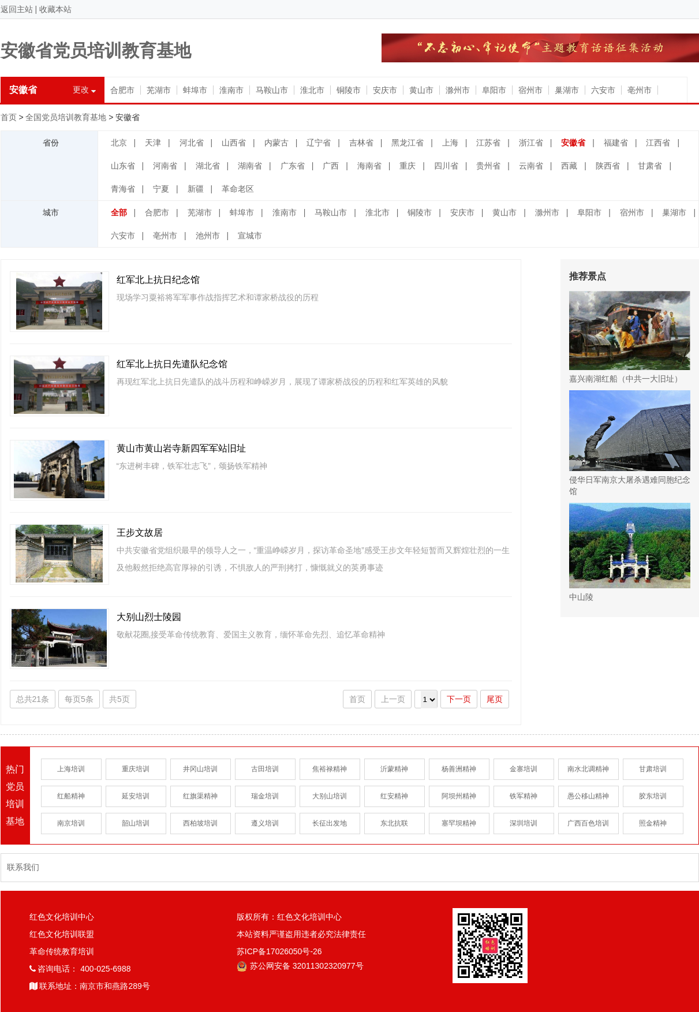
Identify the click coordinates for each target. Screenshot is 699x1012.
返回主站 (17, 9)
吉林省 (361, 142)
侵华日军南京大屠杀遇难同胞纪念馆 (629, 443)
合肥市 (122, 90)
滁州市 (458, 90)
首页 (9, 117)
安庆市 (385, 90)
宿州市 (530, 90)
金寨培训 (523, 769)
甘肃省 (650, 165)
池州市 (208, 235)
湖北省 (208, 165)
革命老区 (238, 188)
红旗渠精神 (200, 796)
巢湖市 (567, 90)
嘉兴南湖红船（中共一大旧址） (629, 337)
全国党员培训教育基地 (65, 117)
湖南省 (250, 165)
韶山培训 (135, 823)
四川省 (446, 165)
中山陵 (629, 552)
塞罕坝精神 (459, 823)
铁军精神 (523, 796)
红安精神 (394, 796)
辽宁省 (318, 142)
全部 (119, 212)
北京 (119, 142)
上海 (450, 142)
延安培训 (135, 796)
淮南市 (231, 90)
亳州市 (639, 90)
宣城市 (250, 235)
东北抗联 (394, 823)
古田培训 (265, 769)
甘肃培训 (653, 769)
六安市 (603, 90)
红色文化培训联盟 (61, 934)
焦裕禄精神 (329, 769)
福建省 (616, 142)
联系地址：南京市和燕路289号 (89, 986)
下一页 (459, 699)
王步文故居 (140, 532)
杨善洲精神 (459, 769)
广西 (331, 165)
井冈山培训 (200, 769)
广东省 (293, 165)
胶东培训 (653, 796)
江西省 (658, 142)
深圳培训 (523, 823)
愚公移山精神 (588, 796)
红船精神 (71, 796)
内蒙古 (276, 142)
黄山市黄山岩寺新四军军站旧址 (181, 448)
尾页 (495, 699)
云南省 (531, 165)
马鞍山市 (272, 90)
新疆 (196, 188)
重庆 (407, 165)
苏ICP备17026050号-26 (279, 951)
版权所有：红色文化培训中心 (289, 916)
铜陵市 (349, 90)
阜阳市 (494, 90)
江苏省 (488, 142)
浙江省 (531, 142)
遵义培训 (265, 823)
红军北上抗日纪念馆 (158, 280)
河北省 (192, 142)
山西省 (234, 142)
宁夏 (161, 188)
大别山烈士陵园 (149, 617)
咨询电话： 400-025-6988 (80, 968)
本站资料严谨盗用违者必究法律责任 (301, 934)
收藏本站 (55, 9)
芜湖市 (159, 90)
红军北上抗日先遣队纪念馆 (172, 364)
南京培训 (71, 823)
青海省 (123, 188)
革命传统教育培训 (61, 951)
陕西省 (608, 165)
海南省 (369, 165)
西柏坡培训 (200, 823)
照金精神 (653, 823)
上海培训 (71, 769)
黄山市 (421, 90)
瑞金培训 (265, 796)
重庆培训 (135, 769)
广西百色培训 (588, 823)
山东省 (123, 165)
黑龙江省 (407, 142)
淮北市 (312, 90)
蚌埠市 (195, 90)
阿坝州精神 (459, 796)
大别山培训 (329, 796)
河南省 (165, 165)
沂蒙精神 (394, 769)
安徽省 (573, 142)
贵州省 (488, 165)
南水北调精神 (588, 769)
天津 (153, 142)
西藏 (569, 165)
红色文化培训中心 (61, 916)
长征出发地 (329, 823)
